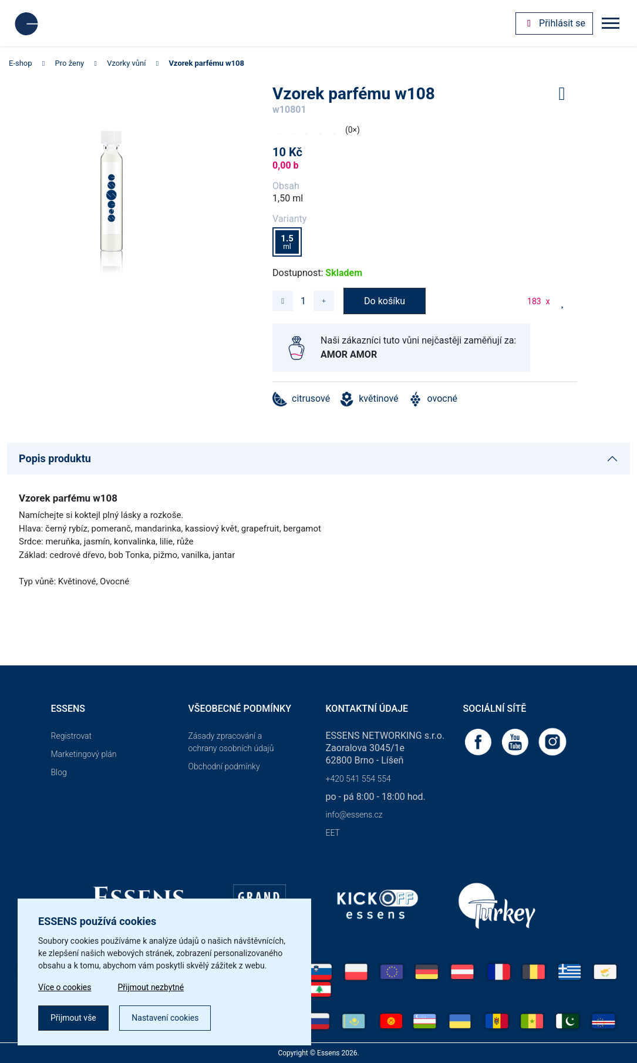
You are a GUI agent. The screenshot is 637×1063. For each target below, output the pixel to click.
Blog (59, 772)
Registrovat (71, 736)
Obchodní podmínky (224, 766)
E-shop (20, 63)
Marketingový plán (84, 754)
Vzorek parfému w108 (206, 63)
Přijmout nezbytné (151, 987)
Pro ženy (70, 63)
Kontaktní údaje (367, 708)
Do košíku (384, 301)
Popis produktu (55, 458)
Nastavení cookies (165, 1017)
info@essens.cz (354, 814)
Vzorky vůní (126, 63)
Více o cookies (65, 987)
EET (333, 832)
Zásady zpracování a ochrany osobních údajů (231, 742)
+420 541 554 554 (358, 778)
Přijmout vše (73, 1017)
